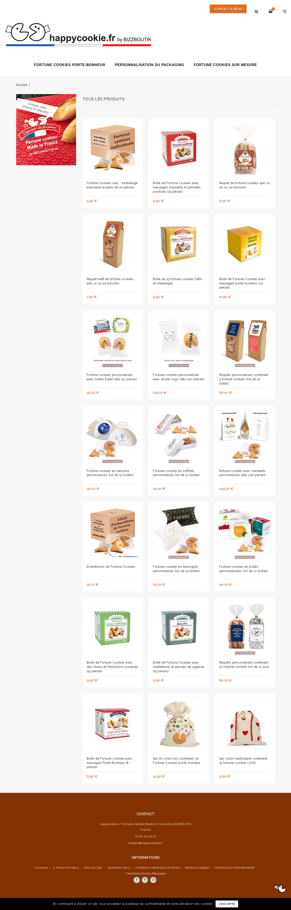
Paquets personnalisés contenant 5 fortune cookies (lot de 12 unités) (244, 379)
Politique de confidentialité (234, 867)
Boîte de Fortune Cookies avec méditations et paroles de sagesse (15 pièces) (178, 667)
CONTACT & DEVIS (227, 11)
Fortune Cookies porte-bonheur (69, 65)
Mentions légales (197, 867)
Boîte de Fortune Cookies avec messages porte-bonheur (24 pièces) (242, 283)
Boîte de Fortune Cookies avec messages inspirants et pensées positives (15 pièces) (176, 187)
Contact (146, 814)
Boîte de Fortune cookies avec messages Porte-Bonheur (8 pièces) (109, 763)
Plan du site (93, 867)
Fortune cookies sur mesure (225, 65)
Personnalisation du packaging (149, 65)
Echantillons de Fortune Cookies (111, 566)
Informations (145, 858)
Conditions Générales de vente (157, 867)
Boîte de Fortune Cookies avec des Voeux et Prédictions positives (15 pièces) (112, 667)
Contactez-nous (118, 867)
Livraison (41, 867)
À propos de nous (66, 867)
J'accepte (227, 904)
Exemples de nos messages (146, 873)
